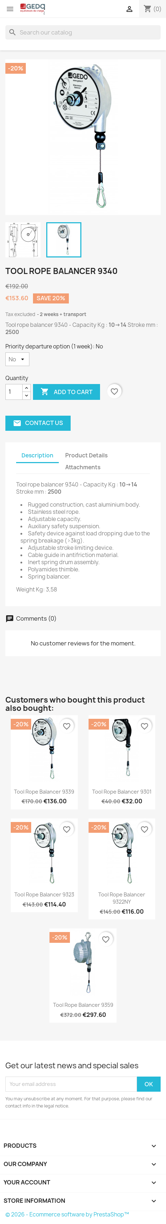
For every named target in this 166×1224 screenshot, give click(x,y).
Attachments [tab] (82, 467)
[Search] (83, 32)
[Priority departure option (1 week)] (17, 359)
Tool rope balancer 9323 (44, 894)
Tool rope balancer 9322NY (121, 898)
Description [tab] (37, 455)
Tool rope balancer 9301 (122, 791)
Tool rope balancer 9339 (44, 791)
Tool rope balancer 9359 (83, 1004)
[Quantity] (14, 392)
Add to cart (67, 392)
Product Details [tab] (86, 455)
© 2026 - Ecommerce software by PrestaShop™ (67, 1214)
